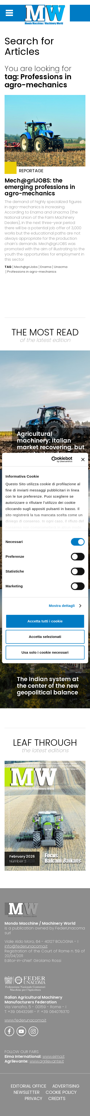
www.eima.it (53, 1056)
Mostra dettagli (62, 606)
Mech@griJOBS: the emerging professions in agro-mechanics (40, 187)
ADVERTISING (65, 1086)
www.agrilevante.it (47, 1061)
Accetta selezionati (45, 637)
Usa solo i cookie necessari (45, 652)
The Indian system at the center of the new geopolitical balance (48, 685)
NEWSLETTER (27, 1092)
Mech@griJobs (26, 267)
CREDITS (57, 1098)
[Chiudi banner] (82, 459)
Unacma (60, 267)
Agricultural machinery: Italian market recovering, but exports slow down (50, 444)
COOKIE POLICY (61, 1092)
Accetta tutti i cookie (45, 621)
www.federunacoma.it (25, 1020)
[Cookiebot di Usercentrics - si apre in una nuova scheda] (53, 459)
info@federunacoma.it (26, 946)
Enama (45, 267)
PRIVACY (33, 1098)
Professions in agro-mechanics (31, 271)
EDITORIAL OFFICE (28, 1086)
